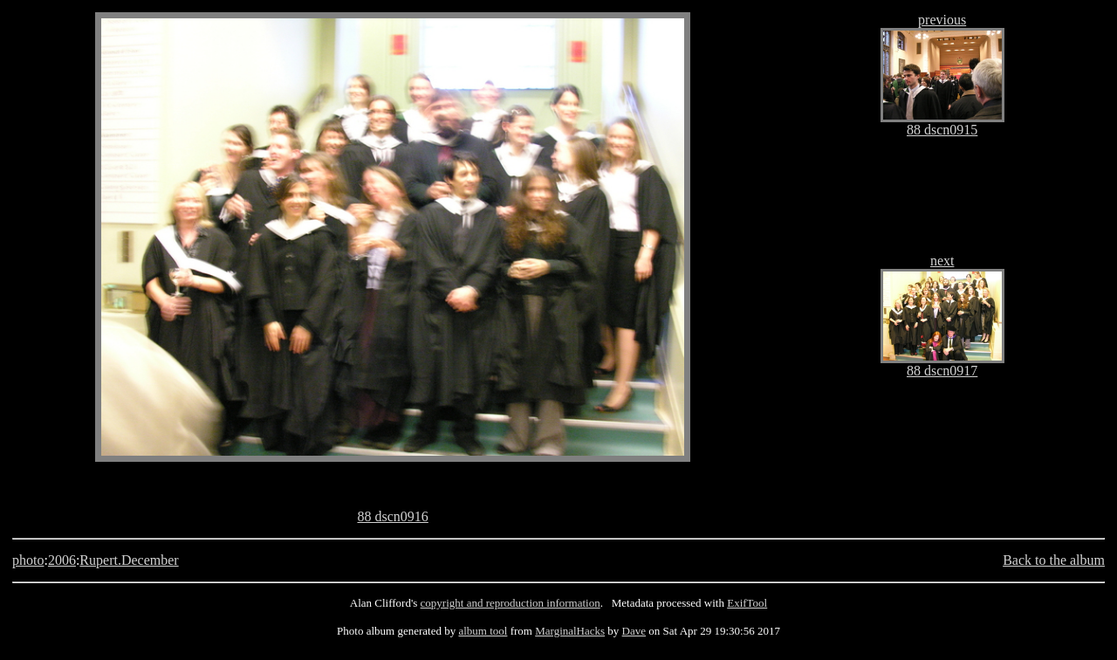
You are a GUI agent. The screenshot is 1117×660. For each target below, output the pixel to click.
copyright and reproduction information (510, 602)
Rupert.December (128, 560)
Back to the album (1054, 560)
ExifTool (747, 602)
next (942, 260)
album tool (482, 630)
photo (28, 560)
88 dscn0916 (392, 516)
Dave (634, 630)
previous (942, 19)
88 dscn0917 (942, 370)
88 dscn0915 (942, 129)
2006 (62, 560)
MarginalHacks (570, 630)
